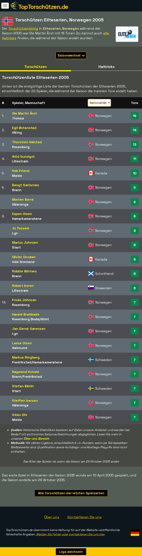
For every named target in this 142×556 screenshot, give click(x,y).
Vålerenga (20, 204)
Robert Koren (23, 285)
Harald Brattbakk (25, 314)
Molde (17, 175)
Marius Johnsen (25, 242)
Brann (17, 190)
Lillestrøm (20, 161)
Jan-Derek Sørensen (28, 328)
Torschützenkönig (23, 28)
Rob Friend (20, 171)
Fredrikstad (21, 362)
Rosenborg (21, 147)
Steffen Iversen (25, 400)
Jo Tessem (20, 228)
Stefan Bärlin (23, 386)
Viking (17, 132)
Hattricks (106, 66)
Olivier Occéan (24, 257)
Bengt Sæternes (25, 185)
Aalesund (19, 348)
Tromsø (18, 118)
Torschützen (35, 66)
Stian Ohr (19, 415)
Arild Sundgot (23, 156)
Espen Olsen (22, 214)
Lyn (15, 233)
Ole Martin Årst (24, 113)
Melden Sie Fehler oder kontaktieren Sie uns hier (70, 534)
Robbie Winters (24, 271)
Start (16, 247)
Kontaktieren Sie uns (84, 517)
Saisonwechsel (71, 55)
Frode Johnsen (24, 300)
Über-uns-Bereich (36, 439)
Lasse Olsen (22, 343)
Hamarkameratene (27, 218)
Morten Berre (23, 199)
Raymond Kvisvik (25, 372)
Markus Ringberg (26, 357)
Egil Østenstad (24, 128)
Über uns (51, 517)
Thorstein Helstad (27, 142)
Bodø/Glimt (40, 319)
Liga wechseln (71, 551)
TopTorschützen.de (43, 7)
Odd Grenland (23, 262)
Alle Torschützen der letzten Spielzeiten (71, 493)
